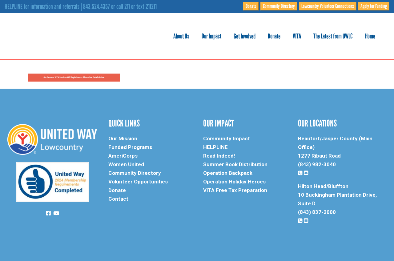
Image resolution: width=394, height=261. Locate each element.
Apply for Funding (373, 6)
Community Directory (279, 6)
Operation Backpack (227, 173)
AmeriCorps (123, 156)
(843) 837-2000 (317, 212)
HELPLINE (215, 147)
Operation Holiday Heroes (234, 182)
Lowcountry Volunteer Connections (327, 6)
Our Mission (122, 138)
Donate (251, 6)
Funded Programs (130, 147)
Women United (126, 164)
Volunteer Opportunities (138, 182)
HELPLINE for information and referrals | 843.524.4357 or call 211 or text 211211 (81, 6)
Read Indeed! (219, 156)
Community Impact (226, 138)
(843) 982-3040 (317, 164)
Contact (118, 199)
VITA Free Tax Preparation (235, 190)
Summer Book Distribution (235, 164)
